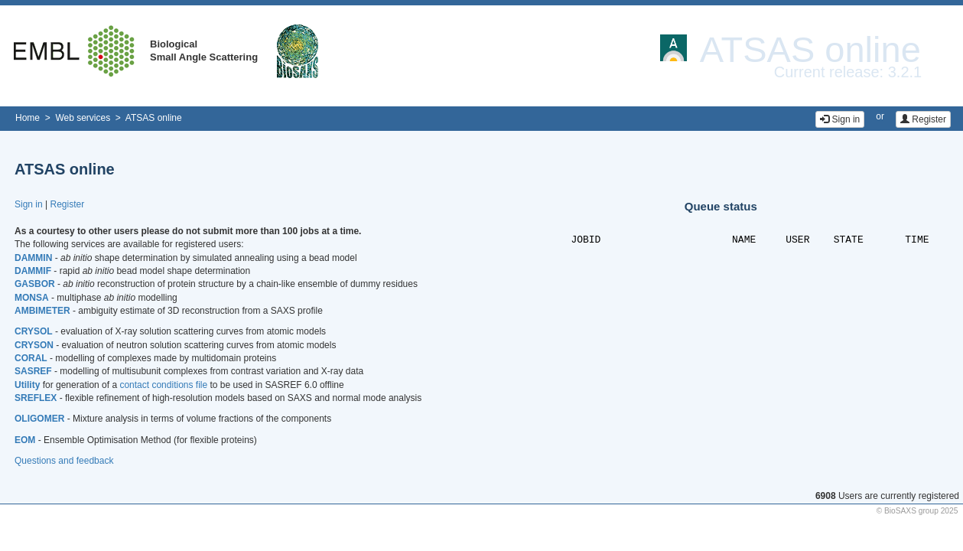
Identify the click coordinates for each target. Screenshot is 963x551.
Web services (82, 117)
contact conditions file (163, 385)
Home (27, 117)
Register (923, 119)
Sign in (840, 119)
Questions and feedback (64, 460)
